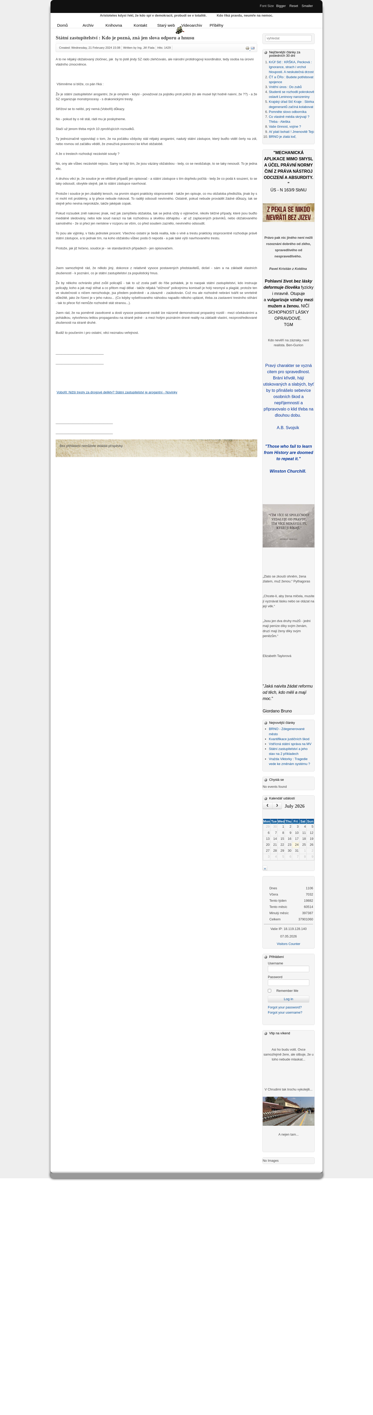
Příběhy (216, 25)
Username (275, 963)
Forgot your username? (285, 1012)
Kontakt (140, 25)
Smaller (307, 6)
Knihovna (113, 25)
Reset (293, 6)
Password (275, 977)
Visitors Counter (288, 944)
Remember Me (287, 991)
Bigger (281, 6)
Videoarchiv (191, 25)
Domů (62, 25)
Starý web (166, 25)
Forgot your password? (285, 1007)
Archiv (88, 25)
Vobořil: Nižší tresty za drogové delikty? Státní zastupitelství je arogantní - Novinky (117, 392)
